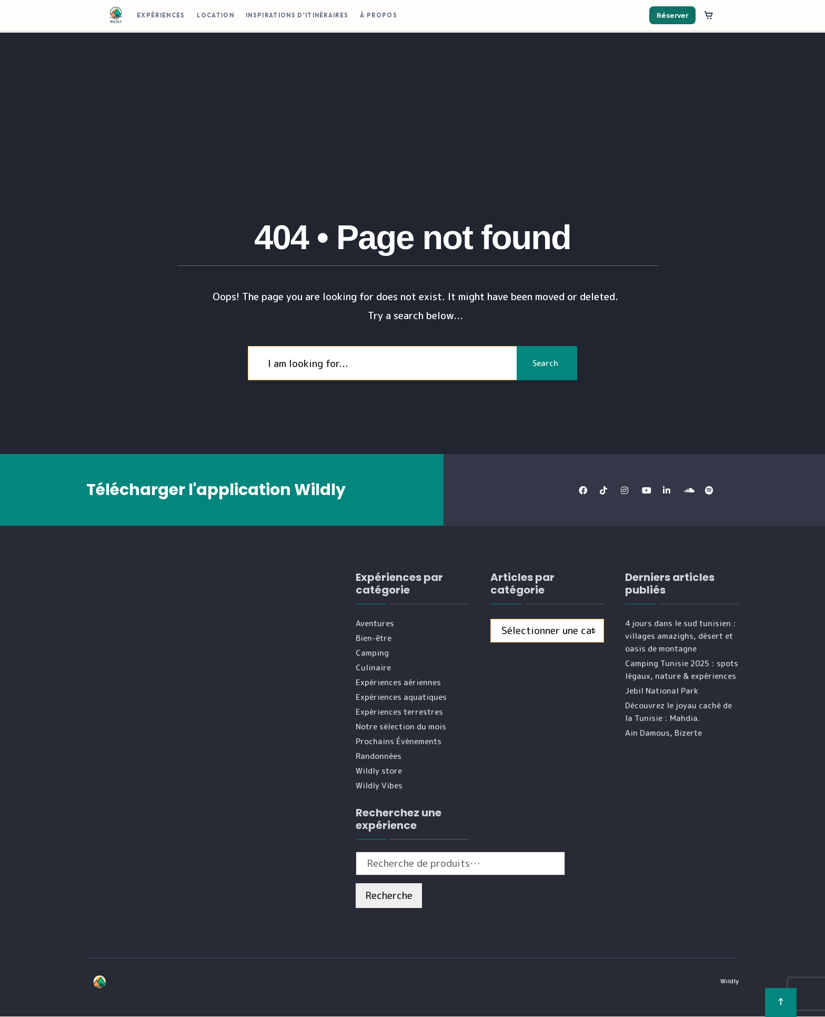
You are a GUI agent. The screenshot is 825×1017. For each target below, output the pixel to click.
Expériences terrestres (399, 711)
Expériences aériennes (398, 682)
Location (216, 15)
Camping (372, 652)
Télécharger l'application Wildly (216, 490)
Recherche (389, 895)
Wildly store (379, 770)
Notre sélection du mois (401, 726)
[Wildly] (115, 15)
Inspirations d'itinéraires (297, 15)
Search (544, 363)
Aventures (375, 623)
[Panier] (709, 15)
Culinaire (373, 667)
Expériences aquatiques (401, 697)
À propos (378, 15)
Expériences (161, 15)
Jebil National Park (661, 690)
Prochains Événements (398, 741)
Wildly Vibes (379, 785)
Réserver (672, 15)
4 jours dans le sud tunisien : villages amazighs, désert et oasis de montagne (680, 636)
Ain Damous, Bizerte (663, 732)
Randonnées (378, 756)
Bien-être (373, 638)
